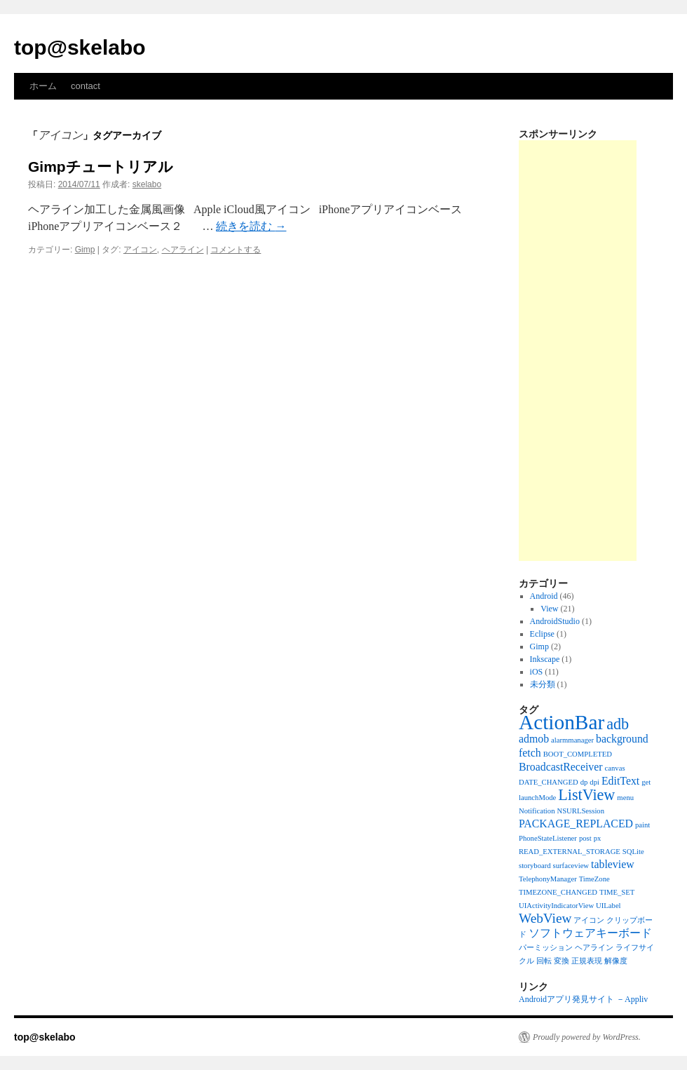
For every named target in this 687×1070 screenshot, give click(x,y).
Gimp (85, 250)
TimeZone (594, 879)
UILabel (608, 905)
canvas (615, 768)
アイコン (140, 250)
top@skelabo (80, 47)
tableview (612, 864)
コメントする (235, 250)
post (585, 838)
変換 (561, 961)
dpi (594, 782)
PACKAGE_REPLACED (576, 823)
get (646, 782)
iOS (536, 672)
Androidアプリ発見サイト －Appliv (583, 999)
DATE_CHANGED (548, 782)
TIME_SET (616, 892)
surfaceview (571, 865)
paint (642, 825)
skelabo (146, 184)
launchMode (537, 797)
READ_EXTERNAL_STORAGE (569, 851)
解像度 (615, 961)
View (549, 609)
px (597, 838)
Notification (537, 811)
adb (617, 724)
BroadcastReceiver (561, 767)
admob (534, 739)
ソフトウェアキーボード (590, 933)
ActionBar (561, 722)
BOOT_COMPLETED (577, 754)
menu (625, 797)
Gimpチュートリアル (100, 166)
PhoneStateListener (548, 838)
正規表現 (586, 961)
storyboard (535, 865)
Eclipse (542, 634)
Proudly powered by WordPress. (587, 1037)
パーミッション (546, 948)
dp (584, 782)
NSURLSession (581, 811)
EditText (620, 781)
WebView (545, 918)
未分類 (542, 684)
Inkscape (545, 659)
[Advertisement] (578, 350)
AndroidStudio (555, 621)
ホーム (43, 86)
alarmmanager (572, 740)
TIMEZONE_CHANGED (558, 892)
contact (85, 86)
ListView (586, 795)
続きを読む (251, 226)
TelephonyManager (548, 879)
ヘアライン (183, 250)
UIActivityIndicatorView (556, 905)
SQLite (633, 851)
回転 (544, 961)
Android (544, 596)
